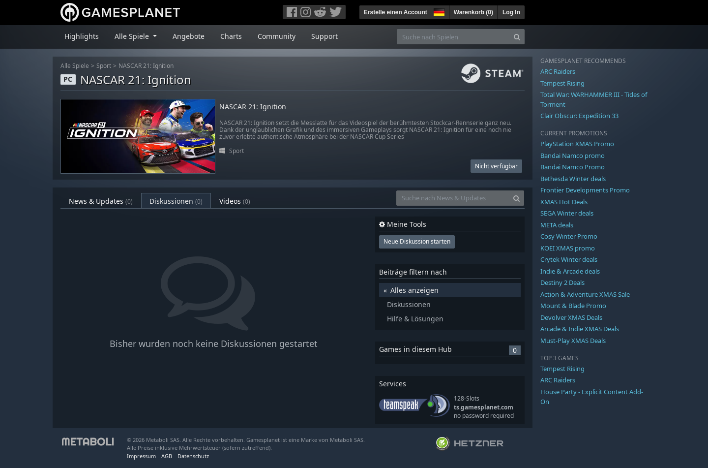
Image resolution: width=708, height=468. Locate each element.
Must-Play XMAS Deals (573, 340)
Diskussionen (176, 201)
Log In (511, 12)
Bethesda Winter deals (573, 178)
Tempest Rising (562, 83)
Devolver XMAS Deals (571, 317)
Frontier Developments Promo (585, 190)
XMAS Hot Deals (564, 201)
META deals (556, 224)
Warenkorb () (473, 12)
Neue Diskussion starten (417, 241)
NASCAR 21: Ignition (146, 65)
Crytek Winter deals (568, 259)
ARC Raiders (557, 71)
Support (324, 36)
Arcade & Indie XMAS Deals (579, 328)
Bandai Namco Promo (572, 166)
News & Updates (101, 201)
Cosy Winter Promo (568, 236)
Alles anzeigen (414, 290)
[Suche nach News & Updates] (452, 198)
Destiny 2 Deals (562, 282)
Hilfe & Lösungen (415, 318)
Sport (103, 65)
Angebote (189, 36)
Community (276, 36)
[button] (438, 11)
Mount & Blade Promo (573, 305)
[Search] (517, 36)
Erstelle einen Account (395, 12)
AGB (166, 456)
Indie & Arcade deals (570, 271)
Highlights (81, 36)
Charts (231, 36)
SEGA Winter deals (566, 213)
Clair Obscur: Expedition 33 (579, 115)
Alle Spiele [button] (133, 36)
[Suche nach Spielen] (453, 36)
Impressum (141, 456)
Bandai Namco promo (572, 155)
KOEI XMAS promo (567, 248)
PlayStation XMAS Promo (577, 143)
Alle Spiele (74, 65)
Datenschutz (193, 456)
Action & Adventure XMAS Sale (585, 294)
